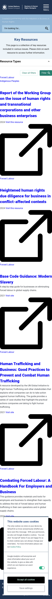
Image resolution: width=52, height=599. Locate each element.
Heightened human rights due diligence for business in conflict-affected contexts (25, 196)
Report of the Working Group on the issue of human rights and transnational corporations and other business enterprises (25, 104)
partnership (16, 19)
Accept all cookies (26, 579)
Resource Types (10, 61)
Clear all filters (29, 73)
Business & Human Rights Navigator (31, 7)
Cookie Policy (15, 547)
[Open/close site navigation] (46, 7)
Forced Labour (7, 77)
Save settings (26, 588)
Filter (46, 73)
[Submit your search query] (47, 28)
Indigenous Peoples (9, 81)
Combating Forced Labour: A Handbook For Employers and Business (26, 486)
